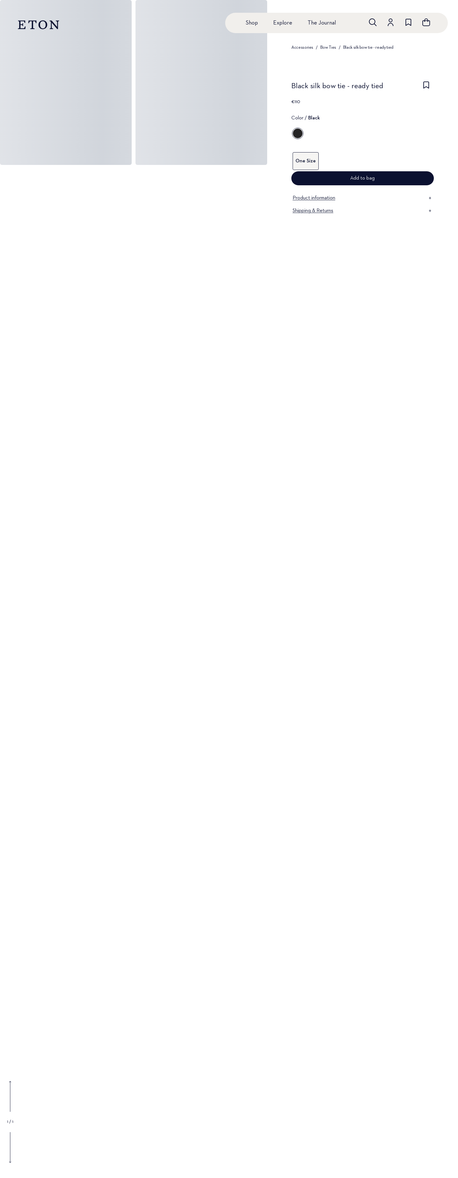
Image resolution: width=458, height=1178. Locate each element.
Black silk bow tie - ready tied (368, 47)
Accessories (302, 47)
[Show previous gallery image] (10, 1096)
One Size (305, 161)
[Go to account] (390, 22)
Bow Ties (328, 47)
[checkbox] (426, 88)
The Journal (322, 23)
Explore (282, 23)
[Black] (298, 133)
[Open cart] (426, 22)
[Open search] (373, 22)
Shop (252, 23)
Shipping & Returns (363, 210)
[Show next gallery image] (10, 1147)
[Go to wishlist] (408, 22)
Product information (363, 198)
